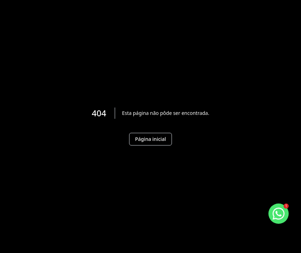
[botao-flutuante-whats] (279, 214)
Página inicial (150, 139)
